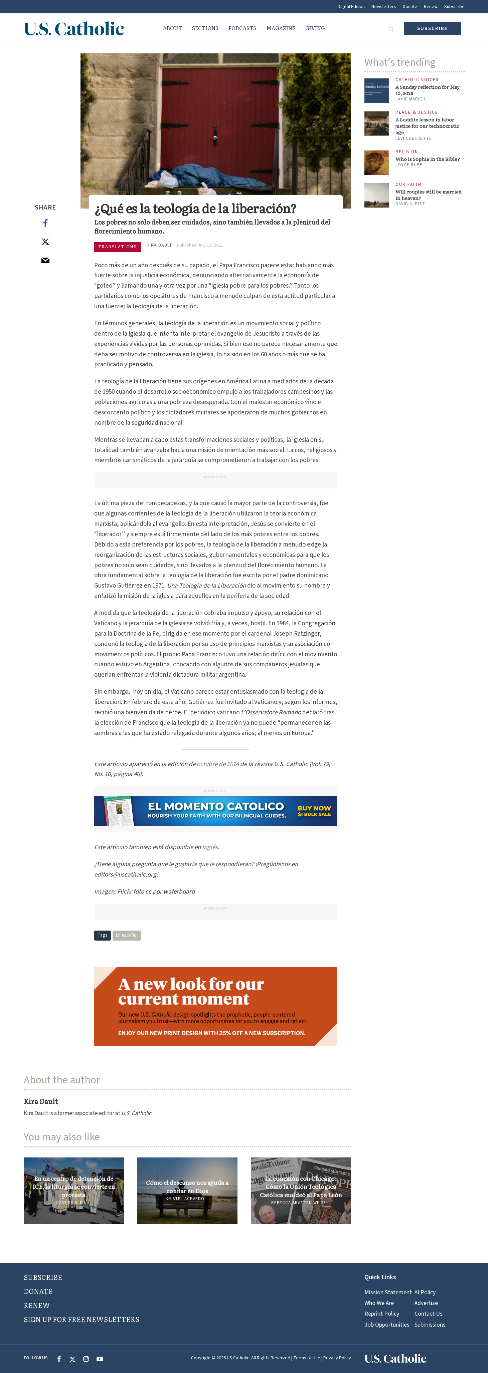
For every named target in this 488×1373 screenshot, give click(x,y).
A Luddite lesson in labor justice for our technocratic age (427, 125)
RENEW (37, 1305)
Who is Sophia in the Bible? (427, 159)
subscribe (432, 28)
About (172, 28)
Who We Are (379, 1303)
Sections (205, 28)
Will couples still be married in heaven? (428, 195)
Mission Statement (388, 1292)
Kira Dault (159, 245)
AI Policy (425, 1292)
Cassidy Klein (71, 1203)
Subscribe (454, 6)
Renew (431, 6)
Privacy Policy (337, 1358)
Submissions (430, 1325)
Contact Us (429, 1314)
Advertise (426, 1303)
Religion (406, 152)
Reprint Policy (381, 1314)
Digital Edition (351, 6)
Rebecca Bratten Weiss (298, 1203)
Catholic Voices (417, 80)
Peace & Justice (416, 112)
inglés (210, 847)
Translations (117, 247)
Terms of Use (306, 1358)
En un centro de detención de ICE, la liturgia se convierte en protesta (73, 1186)
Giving (315, 28)
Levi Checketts (413, 138)
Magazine (280, 28)
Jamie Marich (410, 99)
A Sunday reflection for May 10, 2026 (427, 90)
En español (127, 935)
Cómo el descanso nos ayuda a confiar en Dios (187, 1186)
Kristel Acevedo (185, 1199)
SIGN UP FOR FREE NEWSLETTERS (81, 1319)
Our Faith (408, 185)
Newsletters (383, 6)
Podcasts (242, 28)
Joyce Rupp (409, 165)
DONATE (38, 1291)
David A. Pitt (410, 204)
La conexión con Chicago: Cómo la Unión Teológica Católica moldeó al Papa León (301, 1186)
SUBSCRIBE (43, 1277)
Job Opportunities (387, 1325)
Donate (410, 6)
